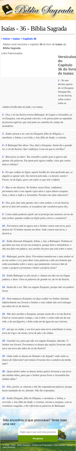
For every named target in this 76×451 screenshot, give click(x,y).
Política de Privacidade (42, 445)
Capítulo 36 (29, 38)
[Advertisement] (28, 79)
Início (6, 38)
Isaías (16, 38)
